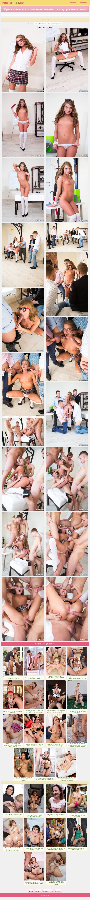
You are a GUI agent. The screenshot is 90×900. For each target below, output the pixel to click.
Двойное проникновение (54, 24)
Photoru (13, 2)
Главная (31, 891)
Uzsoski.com (58, 891)
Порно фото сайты (48, 891)
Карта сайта (38, 891)
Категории (73, 3)
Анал (36, 24)
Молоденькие (42, 24)
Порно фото (83, 3)
